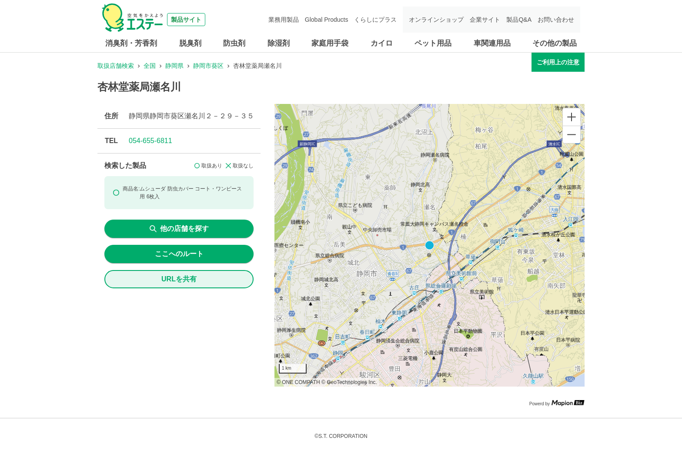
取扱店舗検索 (115, 65)
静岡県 (174, 65)
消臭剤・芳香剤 (131, 43)
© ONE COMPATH (298, 382)
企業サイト (485, 19)
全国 (150, 65)
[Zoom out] (571, 134)
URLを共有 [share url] (179, 279)
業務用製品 (283, 19)
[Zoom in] (571, 117)
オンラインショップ (436, 19)
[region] (429, 245)
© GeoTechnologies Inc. (349, 382)
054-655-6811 (150, 140)
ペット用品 (433, 43)
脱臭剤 (190, 43)
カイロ (382, 43)
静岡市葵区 (208, 65)
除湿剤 (278, 43)
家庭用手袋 (329, 43)
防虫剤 (234, 43)
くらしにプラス (375, 19)
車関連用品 (492, 43)
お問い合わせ (556, 19)
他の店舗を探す (179, 228)
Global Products (326, 19)
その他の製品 (554, 43)
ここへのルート (179, 253)
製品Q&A (519, 19)
